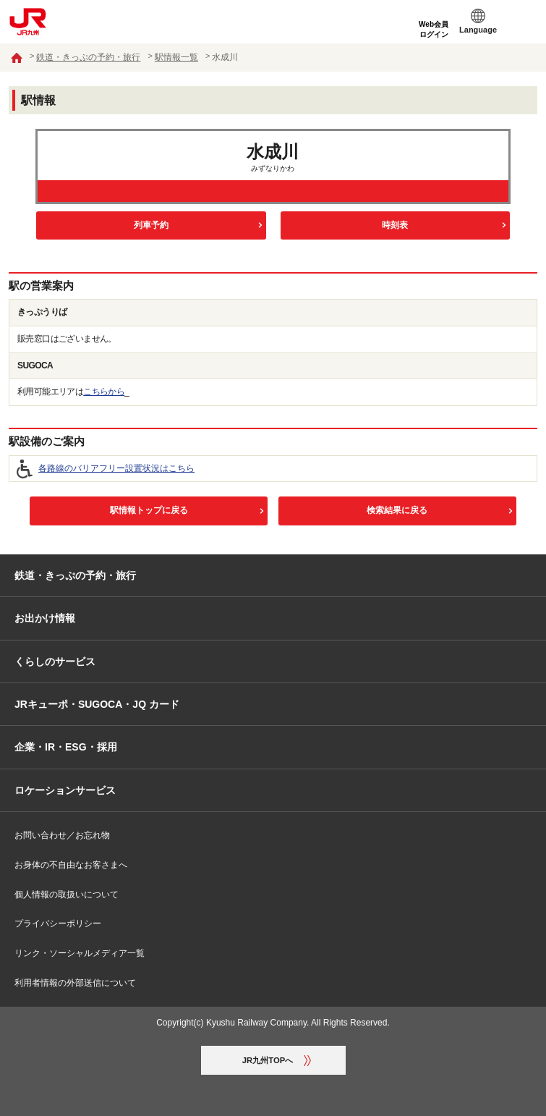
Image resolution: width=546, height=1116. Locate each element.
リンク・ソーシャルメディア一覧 (79, 953)
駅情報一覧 (176, 57)
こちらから (103, 391)
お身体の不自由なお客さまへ (70, 865)
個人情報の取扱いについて (66, 894)
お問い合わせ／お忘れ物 (62, 835)
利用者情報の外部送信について (75, 983)
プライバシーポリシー (57, 923)
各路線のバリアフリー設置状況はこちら (116, 468)
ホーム (16, 58)
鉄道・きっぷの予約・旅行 (88, 57)
